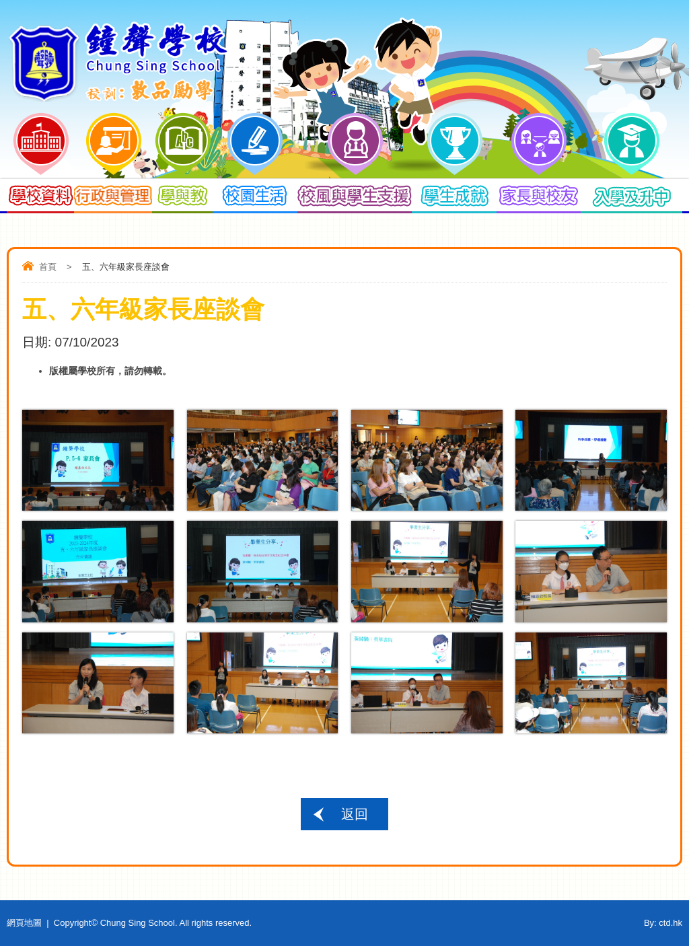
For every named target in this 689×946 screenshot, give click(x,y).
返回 (354, 814)
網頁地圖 (24, 923)
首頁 (48, 267)
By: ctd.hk (663, 923)
